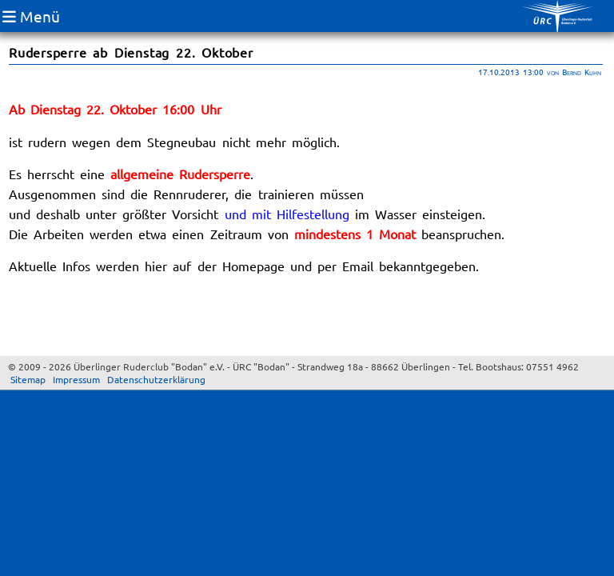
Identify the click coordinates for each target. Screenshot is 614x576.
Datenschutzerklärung (156, 379)
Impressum (76, 379)
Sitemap (28, 379)
